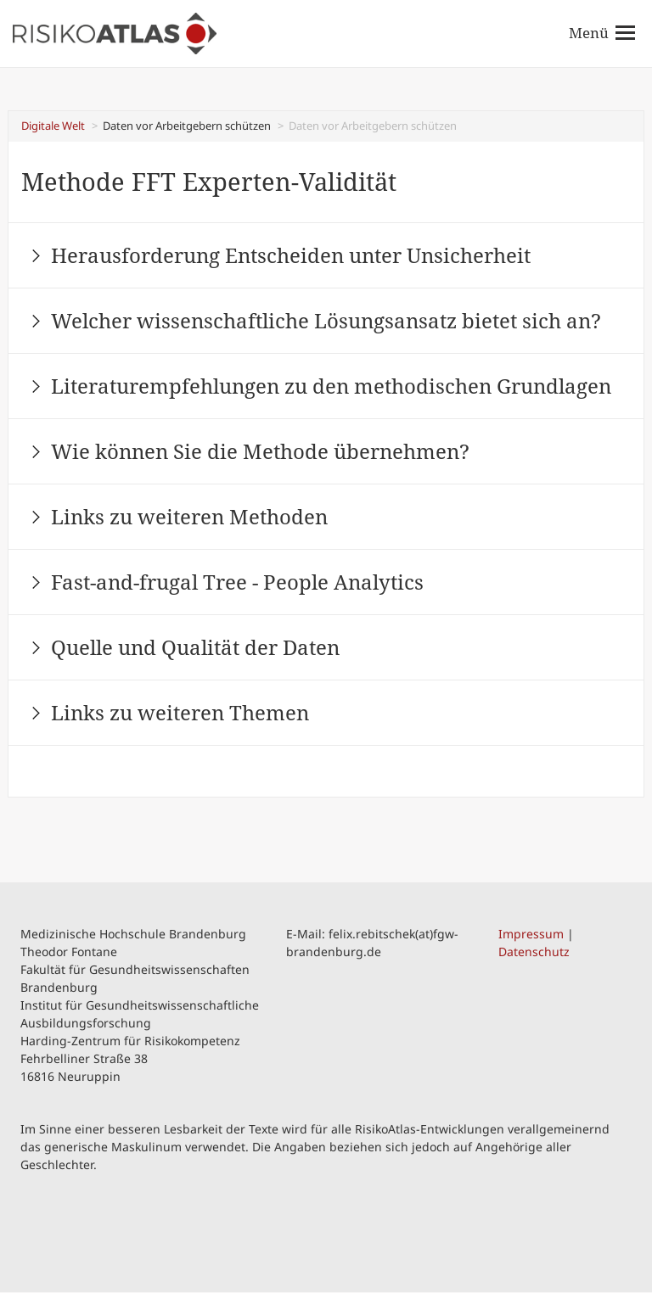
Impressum (531, 934)
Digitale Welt (53, 125)
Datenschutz (534, 951)
